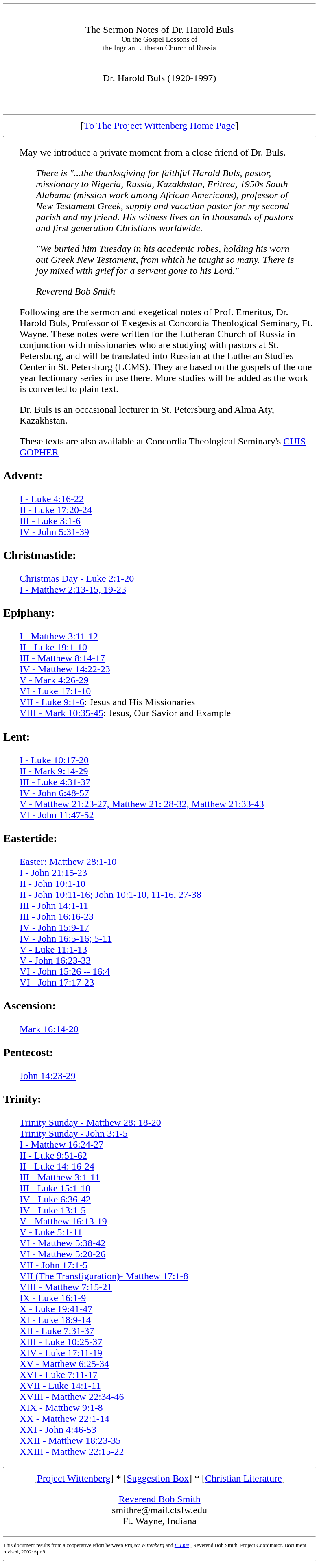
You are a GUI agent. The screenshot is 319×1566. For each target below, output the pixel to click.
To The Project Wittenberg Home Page (159, 125)
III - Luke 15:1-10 (55, 1188)
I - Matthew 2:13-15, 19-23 (73, 589)
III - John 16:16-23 (57, 916)
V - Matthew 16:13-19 (63, 1221)
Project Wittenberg (73, 1478)
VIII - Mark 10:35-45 (61, 713)
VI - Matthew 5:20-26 (62, 1254)
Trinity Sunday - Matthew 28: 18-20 (90, 1122)
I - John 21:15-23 (53, 872)
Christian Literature (243, 1478)
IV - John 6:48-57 (54, 793)
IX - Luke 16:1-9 (53, 1298)
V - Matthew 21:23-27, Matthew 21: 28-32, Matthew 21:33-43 (142, 804)
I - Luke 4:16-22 (52, 499)
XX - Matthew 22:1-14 (64, 1418)
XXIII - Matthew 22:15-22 (72, 1451)
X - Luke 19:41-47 (56, 1309)
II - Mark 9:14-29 (54, 771)
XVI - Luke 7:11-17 (59, 1374)
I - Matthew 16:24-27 (61, 1144)
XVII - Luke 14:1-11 (60, 1385)
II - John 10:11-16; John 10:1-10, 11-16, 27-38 (110, 894)
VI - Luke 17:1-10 (55, 691)
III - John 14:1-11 (54, 905)
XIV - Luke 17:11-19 (61, 1352)
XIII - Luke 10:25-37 (61, 1341)
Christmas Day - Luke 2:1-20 (77, 578)
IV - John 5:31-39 (54, 531)
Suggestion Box (158, 1478)
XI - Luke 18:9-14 (55, 1320)
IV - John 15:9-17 (54, 927)
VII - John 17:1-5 (53, 1265)
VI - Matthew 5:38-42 (62, 1243)
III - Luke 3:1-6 (50, 521)
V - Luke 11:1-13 (53, 949)
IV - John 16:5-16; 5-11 (66, 938)
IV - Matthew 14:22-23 (65, 669)
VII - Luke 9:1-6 (52, 702)
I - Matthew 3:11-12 (59, 636)
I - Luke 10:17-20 (54, 760)
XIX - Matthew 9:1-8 (61, 1407)
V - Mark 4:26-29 (54, 680)
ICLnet (182, 1545)
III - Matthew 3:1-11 (60, 1177)
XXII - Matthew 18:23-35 (70, 1440)
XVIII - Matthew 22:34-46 (72, 1396)
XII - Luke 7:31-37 (57, 1331)
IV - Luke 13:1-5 (53, 1210)
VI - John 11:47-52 (57, 815)
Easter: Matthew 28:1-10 (68, 861)
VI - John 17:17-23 (57, 982)
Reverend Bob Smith (159, 1499)
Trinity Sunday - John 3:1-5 (74, 1133)
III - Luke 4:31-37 (55, 782)
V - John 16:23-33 (55, 960)
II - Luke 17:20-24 (56, 510)
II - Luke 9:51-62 (53, 1155)
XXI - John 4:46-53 (58, 1429)
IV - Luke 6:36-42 (55, 1199)
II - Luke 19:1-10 (53, 647)
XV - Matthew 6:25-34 (64, 1363)
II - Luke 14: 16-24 (57, 1166)
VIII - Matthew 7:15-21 (66, 1287)
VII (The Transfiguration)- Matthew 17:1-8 (104, 1276)
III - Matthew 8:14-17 (62, 658)
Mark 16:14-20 (49, 1029)
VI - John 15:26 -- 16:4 (65, 971)
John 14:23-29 (48, 1075)
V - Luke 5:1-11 (51, 1232)
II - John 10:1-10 (52, 883)
